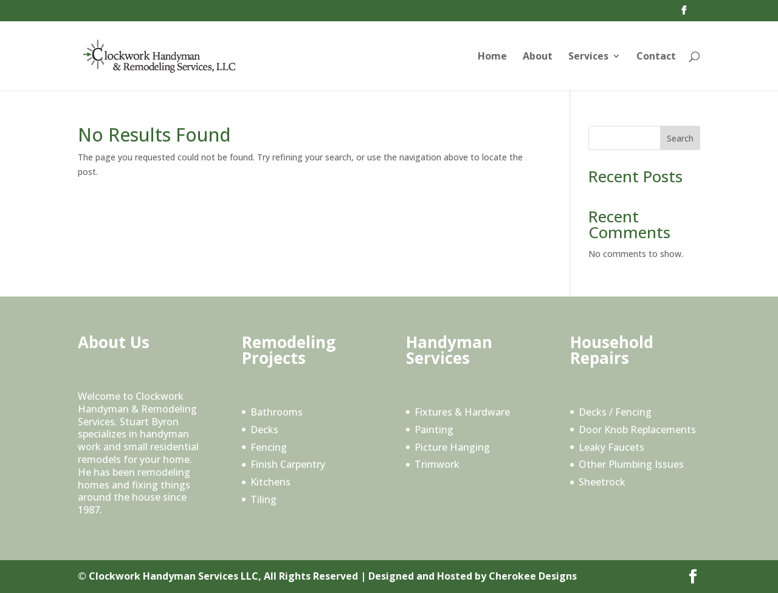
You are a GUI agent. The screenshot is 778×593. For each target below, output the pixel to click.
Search (680, 138)
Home (492, 57)
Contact (656, 57)
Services (588, 57)
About (538, 57)
